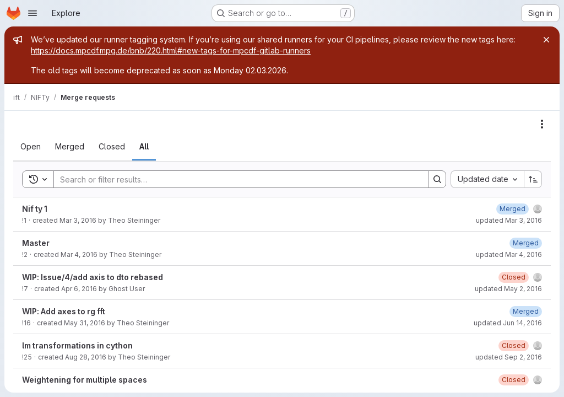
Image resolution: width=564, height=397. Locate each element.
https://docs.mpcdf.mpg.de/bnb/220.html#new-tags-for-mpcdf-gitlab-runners (171, 50)
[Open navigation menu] (32, 13)
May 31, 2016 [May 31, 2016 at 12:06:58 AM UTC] (84, 323)
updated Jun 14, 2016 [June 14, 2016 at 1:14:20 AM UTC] (508, 323)
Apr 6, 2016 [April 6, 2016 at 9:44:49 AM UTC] (79, 289)
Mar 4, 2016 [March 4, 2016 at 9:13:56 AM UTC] (79, 254)
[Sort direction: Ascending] (533, 179)
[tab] (30, 146)
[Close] (546, 39)
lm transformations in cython (77, 345)
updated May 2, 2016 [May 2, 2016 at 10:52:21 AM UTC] (508, 289)
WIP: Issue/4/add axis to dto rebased (92, 277)
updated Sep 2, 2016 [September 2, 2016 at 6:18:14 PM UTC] (508, 357)
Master (36, 243)
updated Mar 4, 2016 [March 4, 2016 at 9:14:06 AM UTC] (509, 254)
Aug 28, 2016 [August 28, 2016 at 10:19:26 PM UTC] (85, 357)
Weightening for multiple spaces (84, 379)
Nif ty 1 (34, 208)
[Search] (235, 179)
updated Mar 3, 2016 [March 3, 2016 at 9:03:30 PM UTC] (509, 220)
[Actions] (542, 124)
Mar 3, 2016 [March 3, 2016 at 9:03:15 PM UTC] (77, 220)
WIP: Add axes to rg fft (63, 311)
